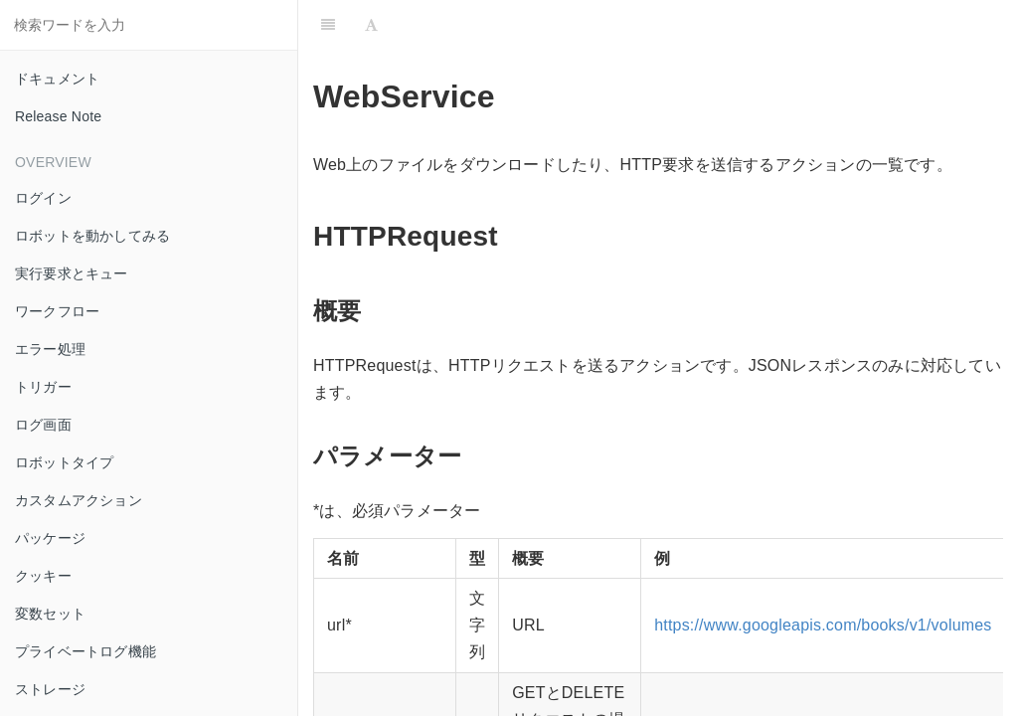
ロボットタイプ (64, 462)
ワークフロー (57, 311)
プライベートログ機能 (85, 651)
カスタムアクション (78, 500)
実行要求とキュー (71, 273)
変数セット (50, 614)
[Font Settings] (371, 25)
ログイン (43, 198)
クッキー (43, 576)
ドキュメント (57, 79)
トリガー (43, 387)
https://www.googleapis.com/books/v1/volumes (822, 625)
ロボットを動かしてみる (92, 236)
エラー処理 (50, 349)
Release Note (58, 116)
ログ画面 (43, 425)
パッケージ (50, 538)
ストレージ (50, 689)
